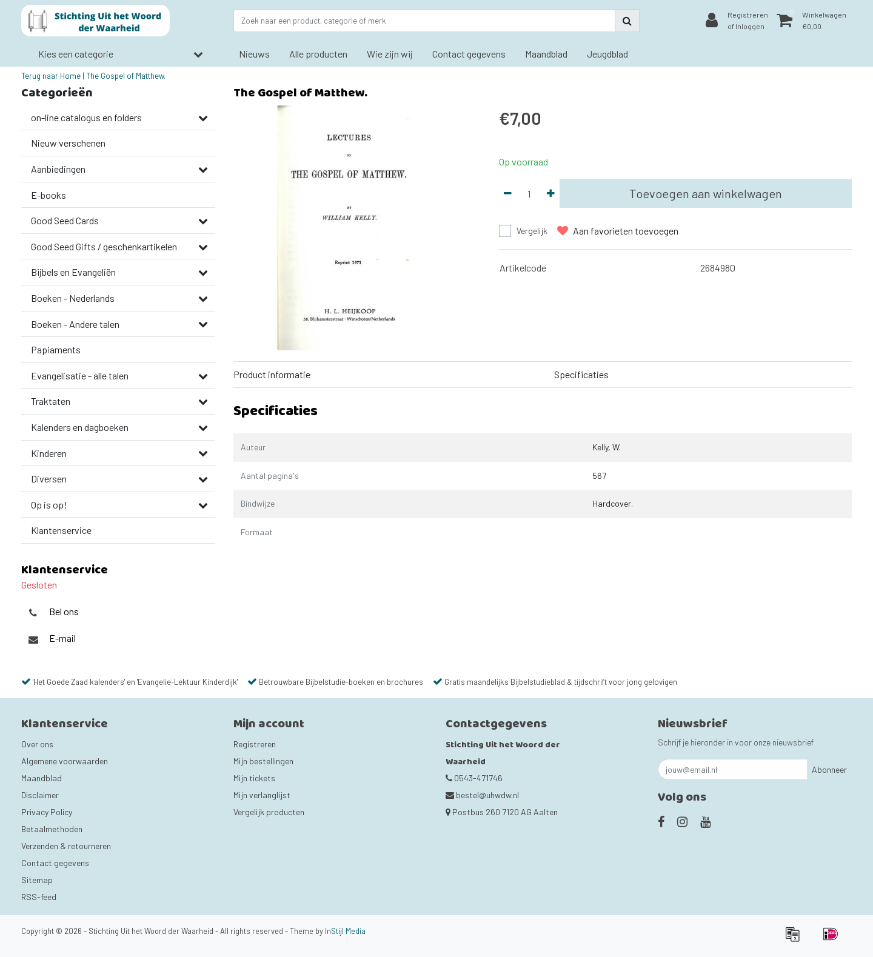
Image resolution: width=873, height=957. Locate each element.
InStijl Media (345, 931)
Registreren (254, 744)
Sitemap (37, 880)
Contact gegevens (55, 863)
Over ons (37, 744)
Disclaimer (40, 795)
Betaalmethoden (51, 829)
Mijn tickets (254, 778)
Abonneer (829, 769)
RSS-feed (38, 897)
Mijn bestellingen (263, 761)
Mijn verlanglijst (261, 795)
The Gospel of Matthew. (126, 76)
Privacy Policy (46, 812)
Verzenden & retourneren (66, 846)
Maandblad (41, 778)
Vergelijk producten (268, 812)
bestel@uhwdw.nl (482, 795)
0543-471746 (474, 778)
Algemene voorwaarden (64, 761)
